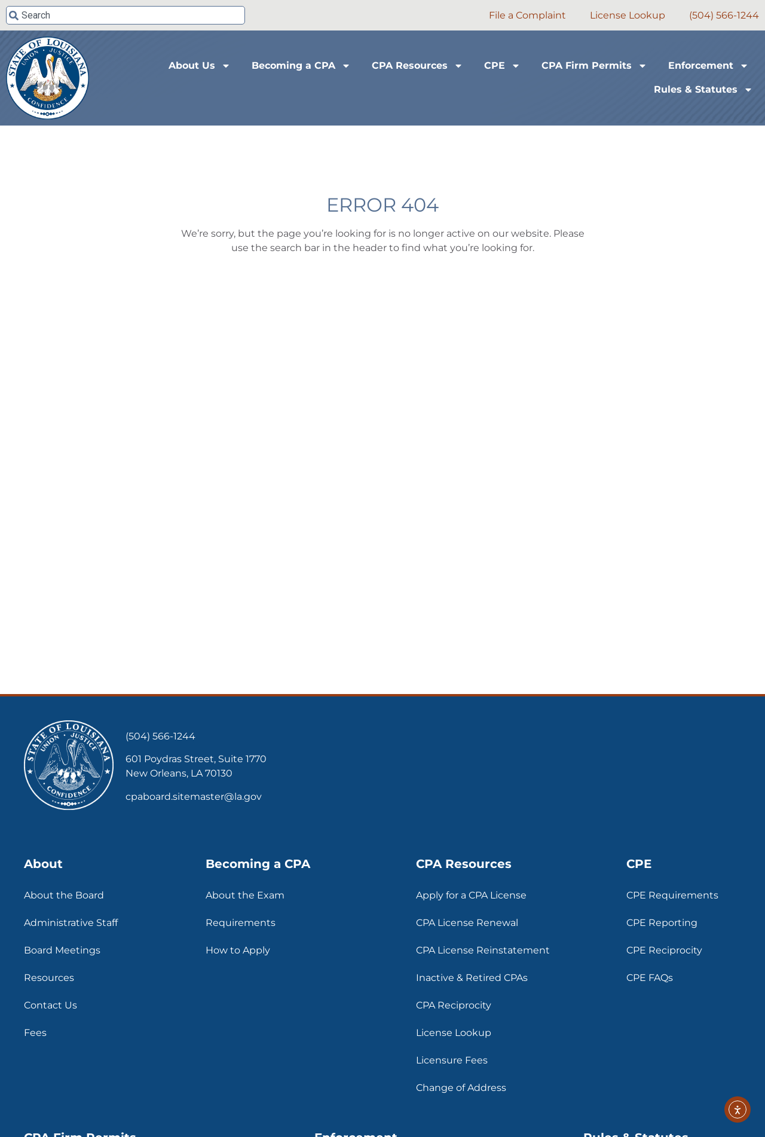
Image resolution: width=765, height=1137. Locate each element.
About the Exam (245, 895)
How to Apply (238, 950)
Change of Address (461, 1087)
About (43, 864)
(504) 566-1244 (160, 736)
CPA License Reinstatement (483, 950)
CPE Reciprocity (664, 950)
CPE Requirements (672, 895)
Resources (49, 977)
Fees (35, 1032)
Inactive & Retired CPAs (472, 977)
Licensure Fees (452, 1060)
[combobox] (125, 15)
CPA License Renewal (467, 922)
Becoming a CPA (301, 66)
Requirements (241, 922)
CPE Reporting (661, 922)
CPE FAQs (649, 977)
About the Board (64, 895)
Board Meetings (62, 950)
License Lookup (453, 1032)
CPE (502, 66)
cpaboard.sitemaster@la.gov (194, 796)
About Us (200, 66)
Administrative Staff (71, 922)
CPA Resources (417, 66)
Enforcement (708, 66)
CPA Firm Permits (594, 66)
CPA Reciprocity (453, 1005)
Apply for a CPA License (471, 895)
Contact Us (50, 1005)
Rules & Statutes (703, 89)
